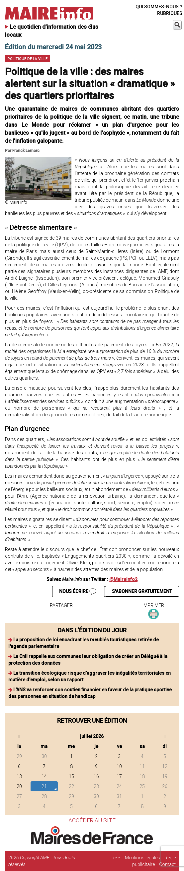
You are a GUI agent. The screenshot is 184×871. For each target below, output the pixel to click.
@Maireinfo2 (123, 579)
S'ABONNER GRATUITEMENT (142, 591)
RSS (116, 857)
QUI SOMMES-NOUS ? (159, 6)
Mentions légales (142, 857)
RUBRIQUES (169, 13)
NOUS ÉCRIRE (77, 591)
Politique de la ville (27, 59)
